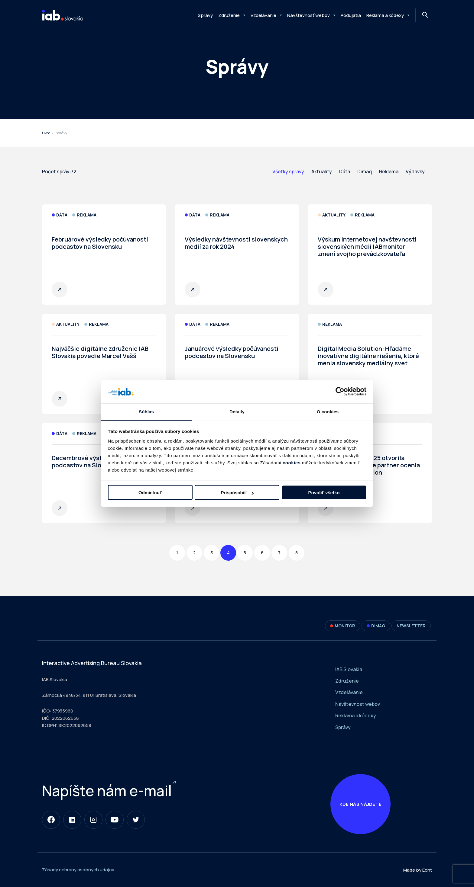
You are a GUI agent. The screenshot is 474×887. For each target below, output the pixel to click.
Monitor (342, 626)
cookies (291, 462)
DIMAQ (376, 626)
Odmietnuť (150, 492)
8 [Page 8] (296, 553)
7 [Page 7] (279, 553)
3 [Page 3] (211, 553)
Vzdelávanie (263, 15)
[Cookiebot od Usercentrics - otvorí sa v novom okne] (339, 391)
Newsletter (411, 626)
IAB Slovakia (348, 669)
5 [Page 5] (245, 553)
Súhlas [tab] (146, 411)
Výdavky (415, 171)
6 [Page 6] (262, 553)
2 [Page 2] (194, 553)
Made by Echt (417, 870)
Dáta (344, 171)
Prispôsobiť (237, 492)
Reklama (388, 171)
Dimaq (364, 171)
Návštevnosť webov (308, 15)
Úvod (46, 133)
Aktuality (321, 171)
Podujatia (351, 15)
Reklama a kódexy (385, 15)
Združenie (229, 15)
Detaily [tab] (237, 411)
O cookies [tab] (328, 411)
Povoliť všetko (324, 492)
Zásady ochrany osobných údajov (78, 870)
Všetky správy (288, 171)
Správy (205, 15)
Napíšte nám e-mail (107, 790)
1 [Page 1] (177, 553)
